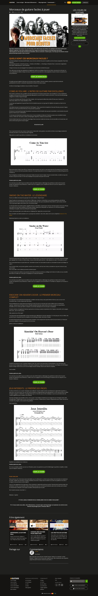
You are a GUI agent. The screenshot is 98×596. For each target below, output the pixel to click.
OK (79, 46)
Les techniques (28, 582)
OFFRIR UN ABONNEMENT (78, 585)
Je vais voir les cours (80, 37)
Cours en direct (13, 582)
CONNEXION (85, 2)
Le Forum (42, 582)
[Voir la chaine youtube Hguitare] (62, 584)
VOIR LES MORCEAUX (38, 77)
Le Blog (41, 580)
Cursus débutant (13, 584)
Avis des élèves (43, 584)
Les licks (27, 585)
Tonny (36, 551)
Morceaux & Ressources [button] (31, 2)
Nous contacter (58, 578)
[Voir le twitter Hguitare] (56, 584)
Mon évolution (13, 589)
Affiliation (42, 589)
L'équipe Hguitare (43, 587)
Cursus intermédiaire (14, 585)
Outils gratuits (28, 587)
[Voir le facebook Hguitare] (59, 584)
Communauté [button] (51, 2)
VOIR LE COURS (38, 189)
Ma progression (42, 2)
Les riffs (26, 584)
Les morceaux (28, 580)
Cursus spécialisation (14, 587)
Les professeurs (43, 585)
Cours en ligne (20, 2)
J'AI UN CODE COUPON (79, 588)
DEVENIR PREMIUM (76, 2)
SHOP (69, 2)
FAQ (56, 580)
